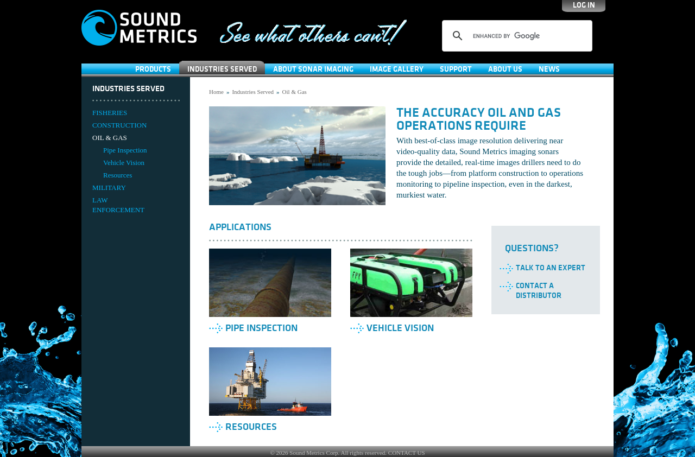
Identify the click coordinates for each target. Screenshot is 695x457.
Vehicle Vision (123, 162)
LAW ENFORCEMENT (118, 205)
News (549, 69)
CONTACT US (406, 452)
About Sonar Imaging (313, 69)
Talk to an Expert (550, 267)
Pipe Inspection (125, 150)
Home (216, 91)
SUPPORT (456, 69)
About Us (505, 69)
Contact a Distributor (538, 290)
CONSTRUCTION (119, 125)
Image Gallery (397, 69)
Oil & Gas (294, 91)
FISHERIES (109, 113)
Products (153, 69)
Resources (117, 175)
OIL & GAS (109, 138)
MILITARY (109, 187)
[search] (515, 35)
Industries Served (222, 69)
